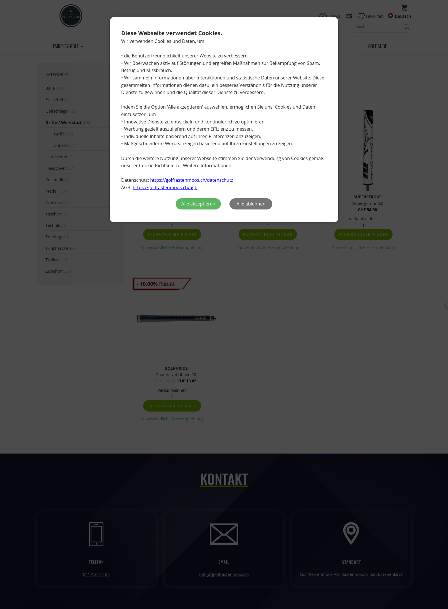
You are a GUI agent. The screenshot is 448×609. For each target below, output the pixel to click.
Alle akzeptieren (198, 204)
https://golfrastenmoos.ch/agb (165, 187)
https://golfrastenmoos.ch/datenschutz (191, 180)
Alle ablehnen (251, 204)
